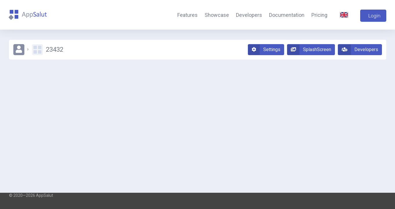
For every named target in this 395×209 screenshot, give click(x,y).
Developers (249, 15)
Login (374, 16)
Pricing (319, 15)
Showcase (217, 15)
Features (187, 15)
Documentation (286, 15)
